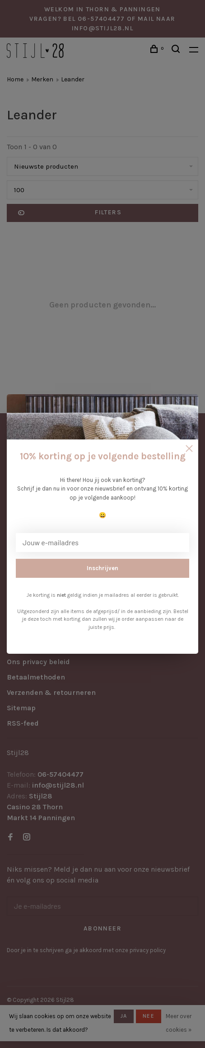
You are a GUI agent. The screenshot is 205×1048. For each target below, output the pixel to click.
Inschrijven (102, 568)
